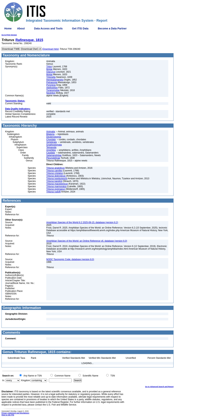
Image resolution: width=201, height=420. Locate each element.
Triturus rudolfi (53, 191)
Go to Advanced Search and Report (159, 387)
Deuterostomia (53, 137)
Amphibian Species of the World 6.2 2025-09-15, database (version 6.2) (82, 222)
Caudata (50, 152)
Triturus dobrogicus (55, 176)
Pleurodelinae (53, 158)
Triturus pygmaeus (55, 189)
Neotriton (50, 93)
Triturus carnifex (54, 170)
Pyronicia (50, 85)
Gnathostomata (54, 144)
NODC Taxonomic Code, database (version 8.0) (70, 259)
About (21, 28)
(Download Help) (50, 49)
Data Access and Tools (48, 28)
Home (8, 28)
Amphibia (51, 150)
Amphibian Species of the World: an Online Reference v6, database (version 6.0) (86, 241)
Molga (49, 74)
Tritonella (50, 77)
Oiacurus (50, 72)
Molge (49, 69)
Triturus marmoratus (56, 186)
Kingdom (25, 380)
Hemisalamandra (54, 79)
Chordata (50, 139)
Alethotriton (52, 87)
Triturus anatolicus (55, 168)
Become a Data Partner (112, 28)
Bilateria (50, 134)
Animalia (50, 131)
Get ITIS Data (80, 28)
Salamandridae (53, 155)
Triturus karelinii (54, 181)
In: (3, 380)
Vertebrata (51, 142)
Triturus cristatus (54, 173)
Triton (49, 66)
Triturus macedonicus (57, 183)
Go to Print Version (9, 35)
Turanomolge (52, 90)
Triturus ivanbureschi (56, 178)
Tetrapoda (51, 147)
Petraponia (51, 82)
